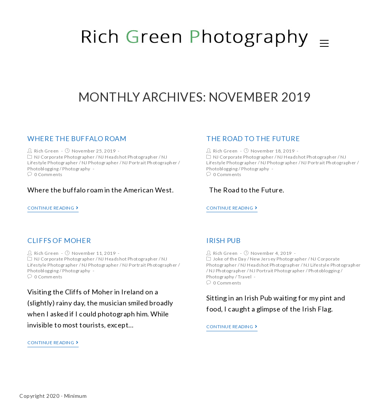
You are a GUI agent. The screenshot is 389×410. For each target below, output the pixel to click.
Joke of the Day (230, 259)
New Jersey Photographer (278, 259)
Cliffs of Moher (59, 240)
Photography (76, 169)
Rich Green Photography (101, 42)
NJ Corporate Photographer (64, 157)
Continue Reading (53, 208)
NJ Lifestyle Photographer (332, 265)
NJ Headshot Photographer (128, 157)
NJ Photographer (100, 162)
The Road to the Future (253, 138)
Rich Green (46, 151)
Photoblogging (43, 169)
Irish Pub (223, 240)
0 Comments (48, 174)
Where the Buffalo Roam (76, 138)
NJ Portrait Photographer (149, 162)
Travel (244, 277)
